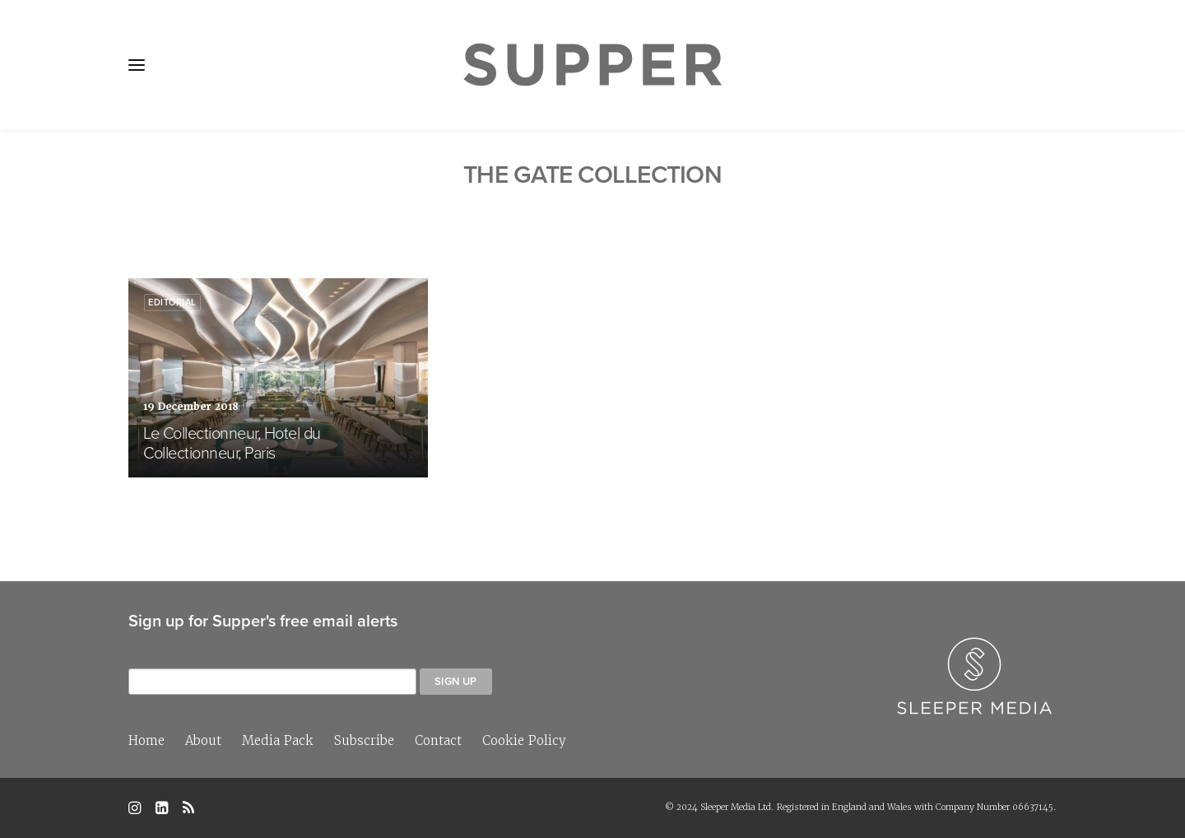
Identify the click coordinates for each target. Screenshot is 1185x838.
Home (146, 740)
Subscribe (364, 740)
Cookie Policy (524, 740)
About (203, 740)
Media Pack (278, 740)
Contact (438, 740)
